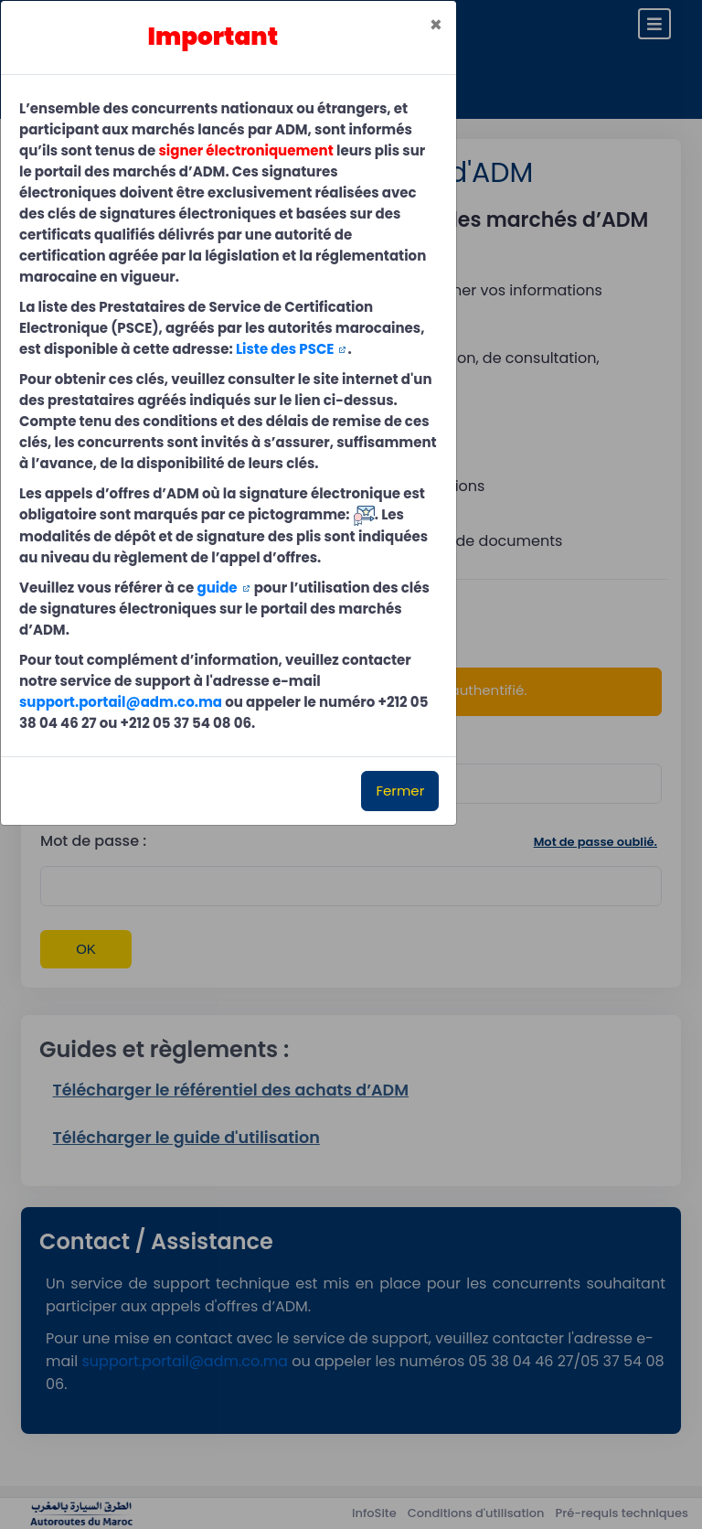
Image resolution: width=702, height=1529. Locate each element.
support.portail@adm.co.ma (120, 701)
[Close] (436, 25)
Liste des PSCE (285, 348)
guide (217, 587)
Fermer (400, 790)
